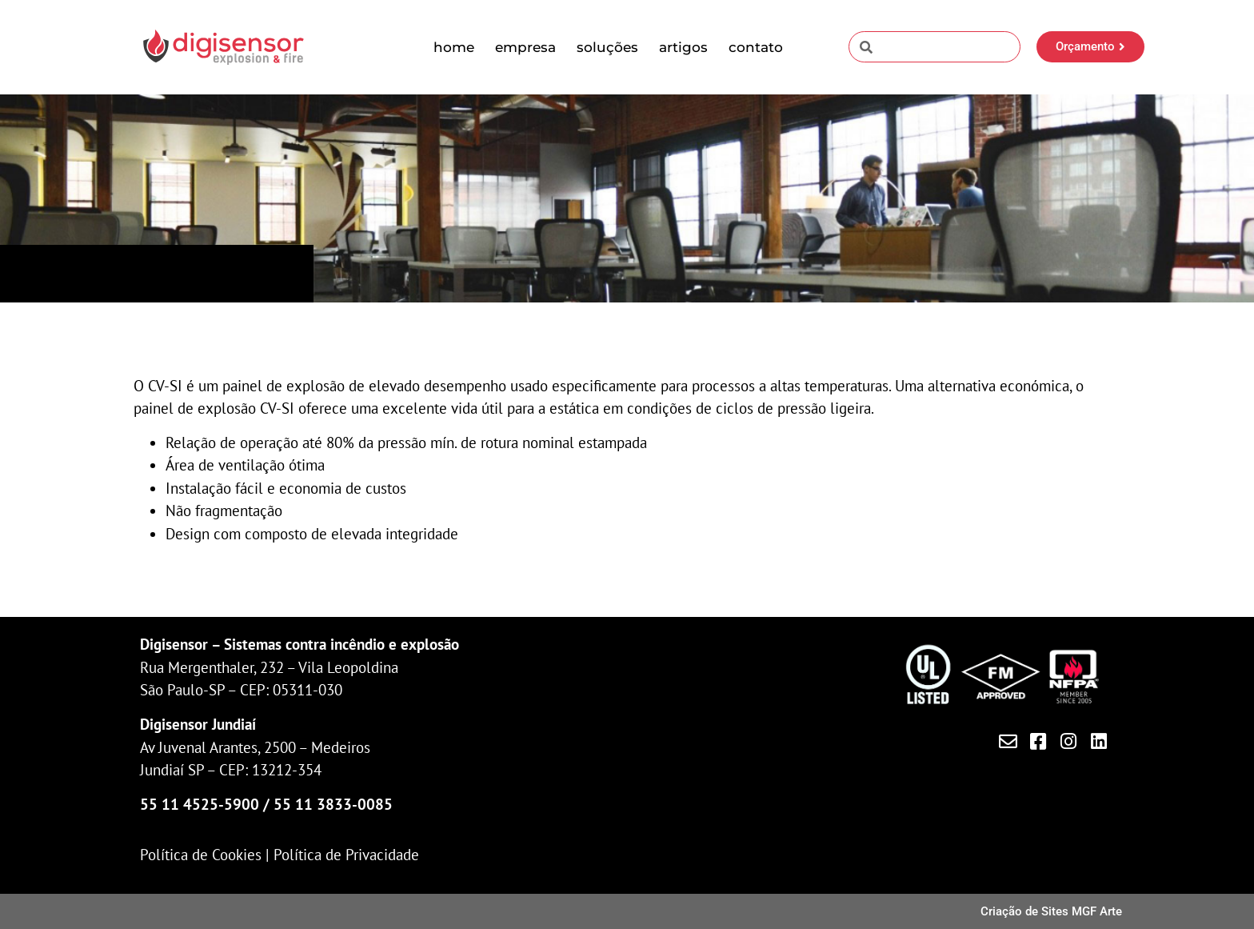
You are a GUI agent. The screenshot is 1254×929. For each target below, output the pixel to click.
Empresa (525, 47)
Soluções (607, 47)
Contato (756, 47)
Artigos (683, 47)
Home (453, 47)
